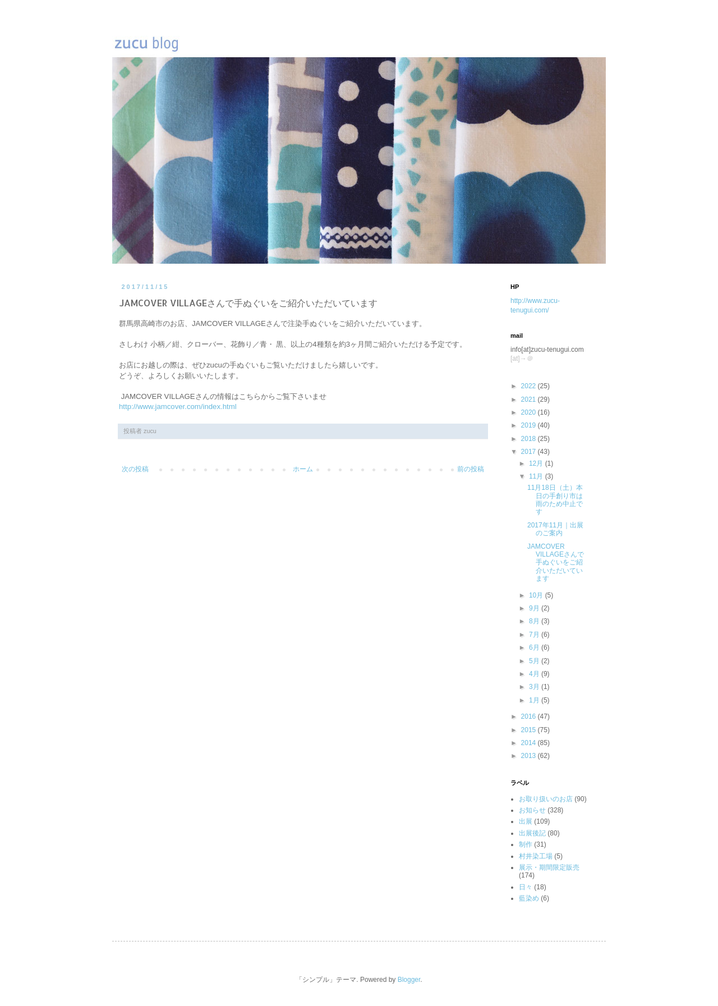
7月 (535, 634)
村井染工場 (536, 856)
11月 (537, 476)
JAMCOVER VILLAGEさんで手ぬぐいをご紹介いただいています (555, 563)
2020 (529, 412)
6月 (535, 647)
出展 (525, 821)
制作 (525, 844)
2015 (529, 730)
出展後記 (532, 833)
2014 (529, 743)
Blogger (409, 980)
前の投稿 (470, 469)
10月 (537, 595)
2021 (529, 399)
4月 (535, 674)
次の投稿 (135, 469)
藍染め (529, 898)
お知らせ (532, 810)
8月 (535, 621)
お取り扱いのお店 (546, 799)
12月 (537, 463)
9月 (535, 608)
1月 (535, 700)
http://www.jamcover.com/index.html (178, 406)
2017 (529, 452)
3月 (535, 687)
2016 (529, 716)
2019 (529, 425)
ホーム (303, 469)
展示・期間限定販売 (549, 867)
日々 (525, 887)
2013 (529, 756)
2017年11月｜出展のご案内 (555, 529)
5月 (535, 661)
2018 (529, 439)
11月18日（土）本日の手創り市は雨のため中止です (555, 500)
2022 (529, 386)
